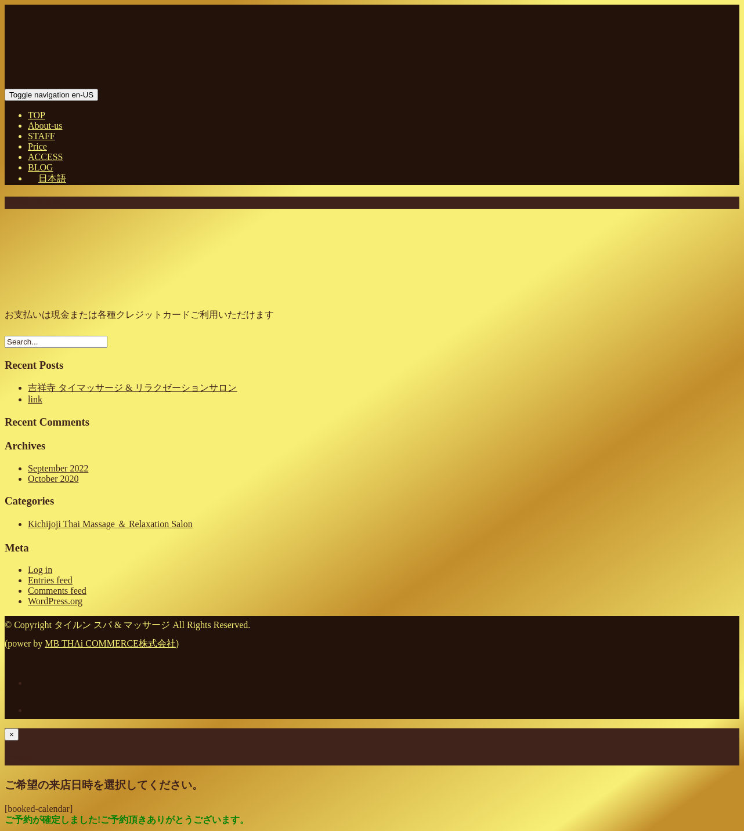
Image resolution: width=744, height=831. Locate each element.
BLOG (40, 167)
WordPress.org (55, 601)
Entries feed (50, 580)
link (35, 399)
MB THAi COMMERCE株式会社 (110, 643)
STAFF (41, 136)
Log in (40, 570)
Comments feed (57, 591)
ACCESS (45, 157)
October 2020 (53, 479)
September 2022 (58, 468)
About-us (45, 125)
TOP (36, 115)
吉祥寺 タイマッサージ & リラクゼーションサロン (132, 388)
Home (16, 202)
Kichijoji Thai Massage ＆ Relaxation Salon (110, 524)
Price (37, 146)
